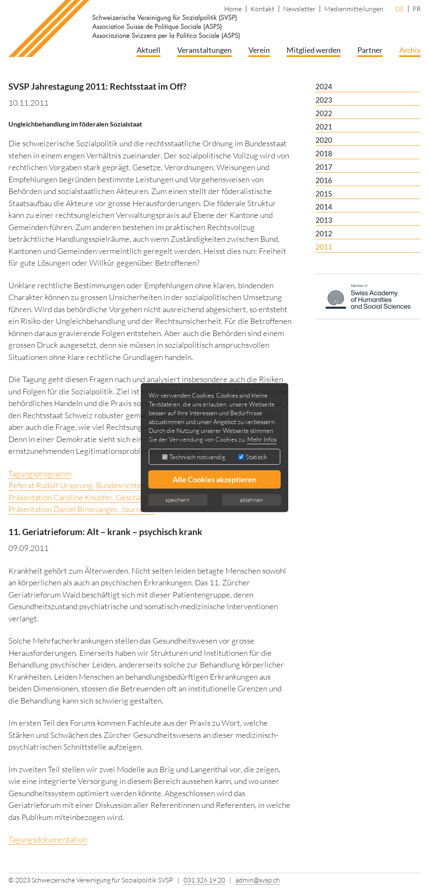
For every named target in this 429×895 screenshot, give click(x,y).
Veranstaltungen (204, 49)
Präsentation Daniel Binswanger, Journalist (81, 509)
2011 (323, 247)
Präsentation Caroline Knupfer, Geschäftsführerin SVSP (102, 497)
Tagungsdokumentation (47, 839)
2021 (323, 126)
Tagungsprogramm (40, 473)
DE (399, 8)
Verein (259, 49)
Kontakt (262, 8)
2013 (323, 220)
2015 (323, 193)
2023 (323, 100)
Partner (369, 49)
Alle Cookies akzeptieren (214, 479)
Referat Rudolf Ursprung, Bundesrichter (76, 485)
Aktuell (148, 49)
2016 (323, 180)
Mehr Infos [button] (262, 439)
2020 (323, 140)
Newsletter (299, 8)
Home (233, 8)
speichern (177, 499)
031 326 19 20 (204, 880)
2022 (323, 113)
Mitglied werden (314, 49)
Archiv (410, 49)
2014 (323, 206)
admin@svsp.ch (257, 880)
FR (417, 8)
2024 (323, 86)
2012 (323, 233)
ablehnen (251, 499)
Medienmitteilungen (353, 8)
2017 (323, 167)
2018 (323, 153)
